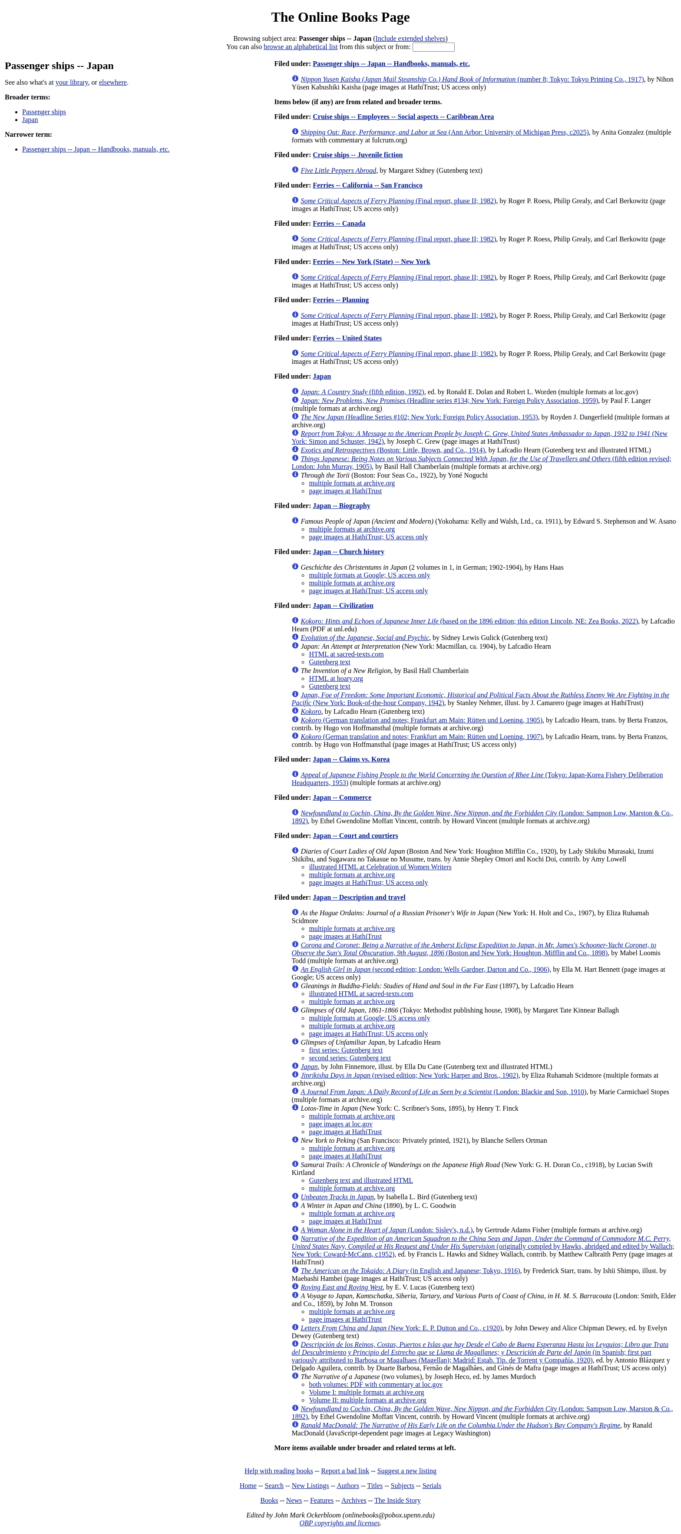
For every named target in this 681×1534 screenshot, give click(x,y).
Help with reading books (279, 1471)
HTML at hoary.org (336, 678)
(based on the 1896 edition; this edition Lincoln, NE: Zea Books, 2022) (469, 621)
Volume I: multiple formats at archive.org (366, 1392)
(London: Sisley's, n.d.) (387, 1230)
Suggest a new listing (406, 1471)
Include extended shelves (411, 38)
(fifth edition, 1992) (362, 392)
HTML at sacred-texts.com (346, 654)
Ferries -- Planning (341, 300)
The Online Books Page (340, 17)
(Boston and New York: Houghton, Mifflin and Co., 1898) (473, 949)
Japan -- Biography (341, 505)
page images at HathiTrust (345, 491)
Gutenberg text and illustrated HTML (361, 1180)
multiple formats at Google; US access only (369, 575)
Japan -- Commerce (342, 797)
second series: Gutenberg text (350, 1058)
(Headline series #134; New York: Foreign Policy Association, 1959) (449, 400)
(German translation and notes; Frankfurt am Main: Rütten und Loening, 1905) (421, 720)
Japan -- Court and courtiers (355, 835)
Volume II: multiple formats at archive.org (367, 1400)
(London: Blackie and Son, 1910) (443, 1091)
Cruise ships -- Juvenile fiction (358, 154)
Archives (354, 1500)
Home (248, 1485)
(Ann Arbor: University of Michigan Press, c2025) (444, 132)
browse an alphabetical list (300, 46)
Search (274, 1485)
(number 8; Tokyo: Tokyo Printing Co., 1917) (472, 79)
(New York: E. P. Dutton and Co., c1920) (401, 1328)
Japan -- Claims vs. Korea (351, 759)
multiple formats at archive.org (352, 483)
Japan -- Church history (348, 551)
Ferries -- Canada (339, 223)
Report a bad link (345, 1471)
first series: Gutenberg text (346, 1050)
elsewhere (113, 82)
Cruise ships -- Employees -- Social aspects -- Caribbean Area (403, 116)
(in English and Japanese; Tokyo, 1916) (410, 1270)
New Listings (310, 1485)
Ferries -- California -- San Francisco (368, 185)
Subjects (402, 1485)
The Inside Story (397, 1500)
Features (322, 1500)
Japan (30, 119)
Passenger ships (44, 111)
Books (269, 1500)
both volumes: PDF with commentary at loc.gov (376, 1384)
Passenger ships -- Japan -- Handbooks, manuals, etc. (95, 149)
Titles (375, 1485)
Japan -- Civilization (343, 605)
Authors (348, 1485)
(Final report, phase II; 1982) (398, 201)
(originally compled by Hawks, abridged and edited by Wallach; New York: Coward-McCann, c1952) (482, 1246)
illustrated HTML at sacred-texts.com (361, 993)
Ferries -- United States (347, 338)
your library (72, 82)
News (294, 1500)
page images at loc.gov (341, 1124)
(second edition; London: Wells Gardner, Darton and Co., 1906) (425, 969)
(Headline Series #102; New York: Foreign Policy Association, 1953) (419, 417)
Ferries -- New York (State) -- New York (371, 261)
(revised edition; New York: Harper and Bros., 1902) (409, 1075)
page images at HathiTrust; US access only (368, 537)
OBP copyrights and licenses (339, 1523)
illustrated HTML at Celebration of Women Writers (380, 867)
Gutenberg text (329, 662)
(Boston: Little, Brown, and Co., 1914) (393, 450)
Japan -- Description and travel (359, 897)
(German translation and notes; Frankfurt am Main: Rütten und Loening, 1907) (421, 736)
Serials (432, 1485)
